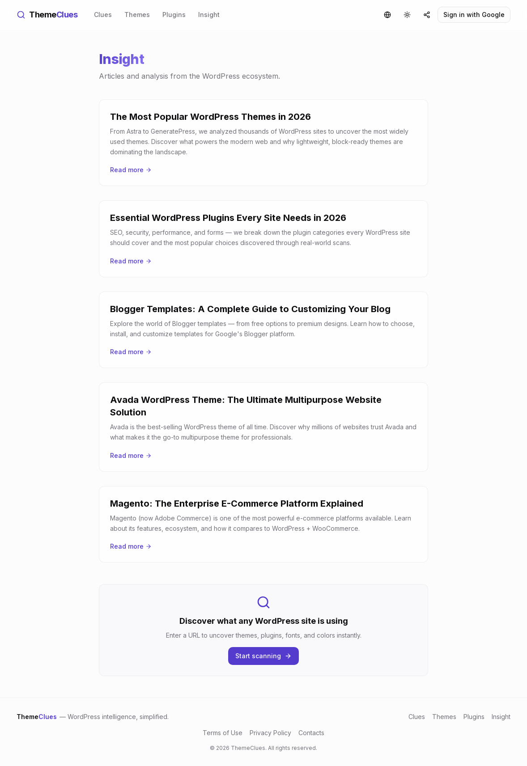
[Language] (387, 15)
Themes (137, 14)
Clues (103, 14)
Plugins (174, 14)
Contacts (311, 732)
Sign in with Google (474, 14)
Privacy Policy (270, 732)
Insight (209, 14)
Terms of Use (222, 732)
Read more (131, 170)
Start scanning (263, 656)
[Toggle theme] (407, 15)
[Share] (427, 15)
